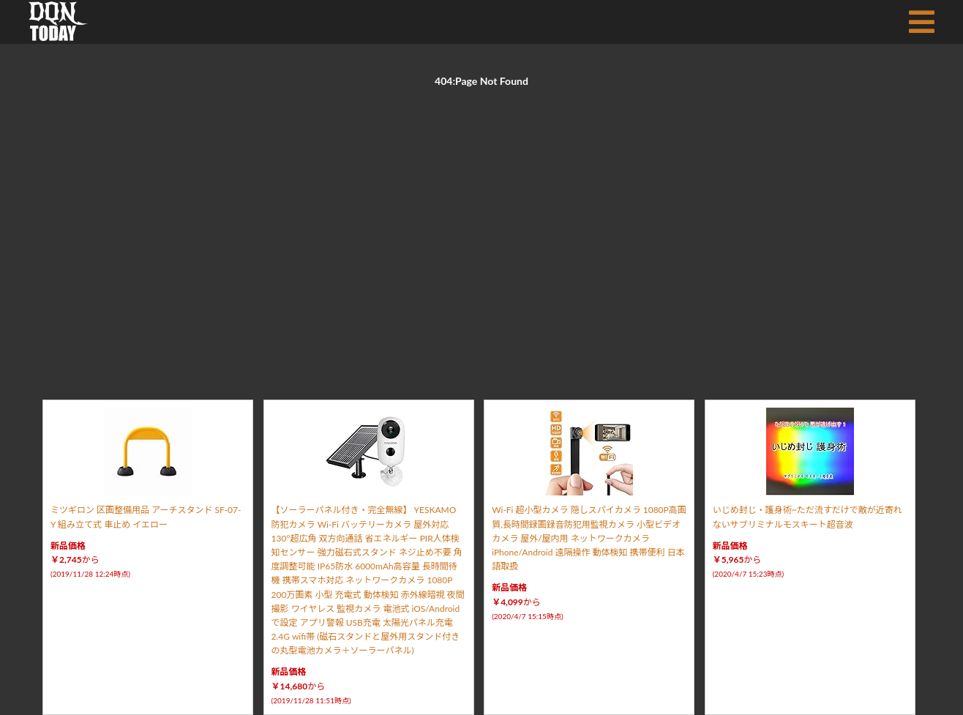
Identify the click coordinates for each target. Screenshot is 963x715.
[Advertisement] (481, 226)
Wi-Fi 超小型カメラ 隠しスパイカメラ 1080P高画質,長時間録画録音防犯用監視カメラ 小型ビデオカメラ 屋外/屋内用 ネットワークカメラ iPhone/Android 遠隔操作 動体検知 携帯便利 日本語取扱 (589, 538)
